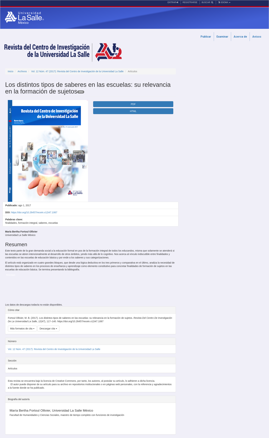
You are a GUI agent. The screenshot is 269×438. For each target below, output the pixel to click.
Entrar (173, 2)
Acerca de (240, 36)
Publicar (206, 36)
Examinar (222, 36)
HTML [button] (133, 111)
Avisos (256, 36)
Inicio (10, 71)
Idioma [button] (224, 2)
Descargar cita (48, 328)
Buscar (207, 2)
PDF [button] (133, 104)
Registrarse (190, 2)
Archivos (22, 71)
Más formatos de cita (22, 328)
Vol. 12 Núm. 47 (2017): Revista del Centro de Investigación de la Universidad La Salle (77, 71)
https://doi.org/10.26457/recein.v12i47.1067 (34, 212)
